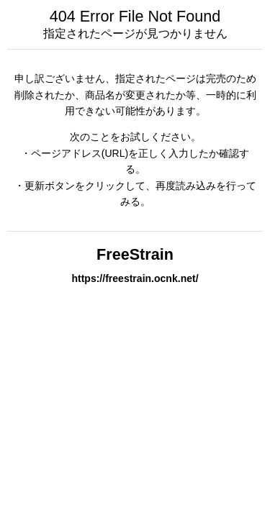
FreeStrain (135, 254)
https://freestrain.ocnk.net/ (134, 278)
